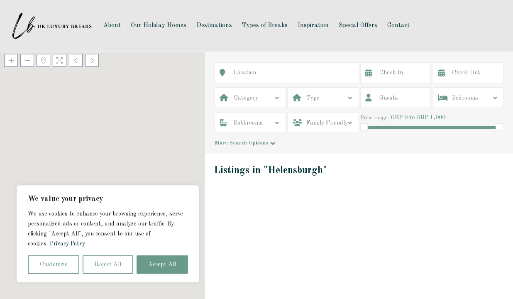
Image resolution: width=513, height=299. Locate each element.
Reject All (108, 264)
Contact (398, 25)
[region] (108, 233)
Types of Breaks (265, 25)
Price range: (374, 117)
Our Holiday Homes (158, 25)
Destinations (214, 25)
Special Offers (358, 25)
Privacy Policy (67, 244)
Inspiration (313, 25)
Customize (54, 264)
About (112, 25)
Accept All (162, 264)
